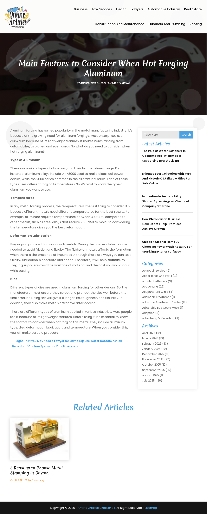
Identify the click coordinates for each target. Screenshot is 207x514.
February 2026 (151, 344)
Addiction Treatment (156, 297)
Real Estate (193, 9)
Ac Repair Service (153, 271)
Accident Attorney (154, 281)
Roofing (196, 24)
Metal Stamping (119, 83)
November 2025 (153, 359)
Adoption (148, 313)
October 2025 (151, 365)
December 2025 (153, 354)
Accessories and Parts (157, 276)
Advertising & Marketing (158, 318)
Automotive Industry (164, 9)
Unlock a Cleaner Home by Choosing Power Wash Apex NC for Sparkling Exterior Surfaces (167, 247)
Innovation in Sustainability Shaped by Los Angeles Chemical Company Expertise (165, 201)
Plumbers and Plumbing (166, 24)
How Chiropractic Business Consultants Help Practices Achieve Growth (161, 224)
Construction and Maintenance (119, 24)
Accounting (150, 286)
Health (121, 9)
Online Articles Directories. (97, 508)
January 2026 (151, 349)
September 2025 (153, 370)
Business (81, 9)
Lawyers (137, 9)
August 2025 (150, 375)
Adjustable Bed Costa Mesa (160, 308)
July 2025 (148, 380)
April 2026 (148, 333)
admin (84, 83)
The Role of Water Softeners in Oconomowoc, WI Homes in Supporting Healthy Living (164, 156)
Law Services (102, 9)
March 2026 (150, 338)
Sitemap (151, 508)
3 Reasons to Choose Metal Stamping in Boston (36, 470)
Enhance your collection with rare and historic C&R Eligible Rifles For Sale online (166, 178)
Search (186, 135)
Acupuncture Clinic (155, 292)
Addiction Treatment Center (161, 302)
